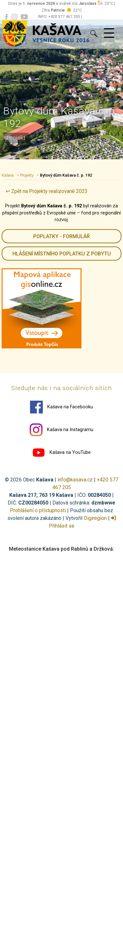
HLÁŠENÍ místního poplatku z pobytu (61, 254)
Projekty (27, 175)
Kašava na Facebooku (61, 407)
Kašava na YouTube (61, 452)
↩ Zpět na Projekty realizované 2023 (47, 191)
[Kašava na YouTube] (24, 17)
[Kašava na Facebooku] (6, 17)
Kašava (8, 175)
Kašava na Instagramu (61, 429)
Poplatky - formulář (61, 236)
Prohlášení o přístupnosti (38, 510)
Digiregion (95, 518)
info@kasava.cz (75, 480)
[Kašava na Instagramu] (14, 17)
